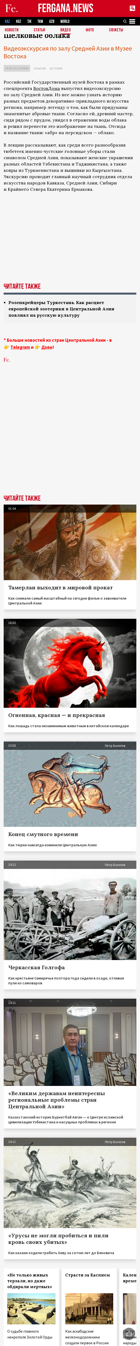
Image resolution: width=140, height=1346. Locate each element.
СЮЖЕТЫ (116, 30)
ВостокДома (46, 88)
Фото (90, 30)
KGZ (18, 21)
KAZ (7, 21)
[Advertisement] (56, 426)
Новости (12, 30)
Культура (40, 68)
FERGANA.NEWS (65, 9)
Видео (65, 30)
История (56, 68)
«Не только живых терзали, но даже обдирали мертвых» (29, 1280)
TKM (40, 21)
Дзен (46, 347)
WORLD (64, 21)
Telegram (20, 347)
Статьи (39, 30)
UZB (51, 21)
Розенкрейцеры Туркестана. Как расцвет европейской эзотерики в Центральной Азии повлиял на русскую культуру (61, 309)
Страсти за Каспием (87, 1275)
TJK (29, 21)
